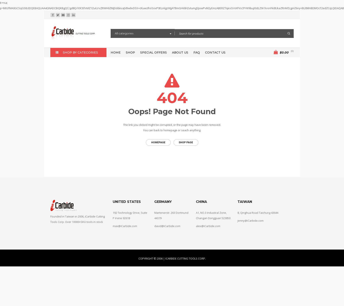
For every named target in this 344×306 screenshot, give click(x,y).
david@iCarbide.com (167, 224)
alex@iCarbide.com (208, 224)
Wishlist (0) (261, 15)
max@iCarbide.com (125, 224)
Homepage (158, 142)
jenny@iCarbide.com (251, 219)
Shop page (186, 142)
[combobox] (143, 34)
